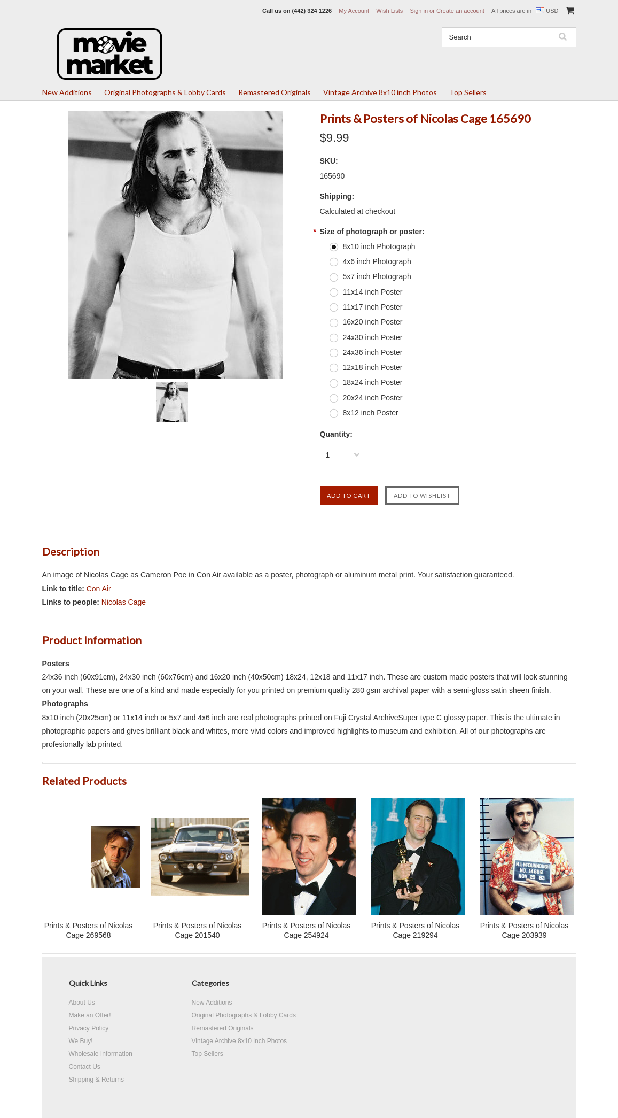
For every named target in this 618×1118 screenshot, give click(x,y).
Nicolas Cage (123, 602)
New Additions (67, 92)
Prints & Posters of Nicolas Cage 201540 (197, 930)
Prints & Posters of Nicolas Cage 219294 (415, 930)
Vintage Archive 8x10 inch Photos (380, 92)
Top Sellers (468, 92)
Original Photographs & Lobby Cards (165, 92)
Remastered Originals (274, 92)
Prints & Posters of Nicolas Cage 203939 (524, 930)
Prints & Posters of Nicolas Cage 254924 (306, 930)
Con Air (99, 588)
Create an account (460, 10)
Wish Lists (389, 10)
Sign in (419, 10)
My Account (354, 10)
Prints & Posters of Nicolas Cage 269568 (88, 930)
